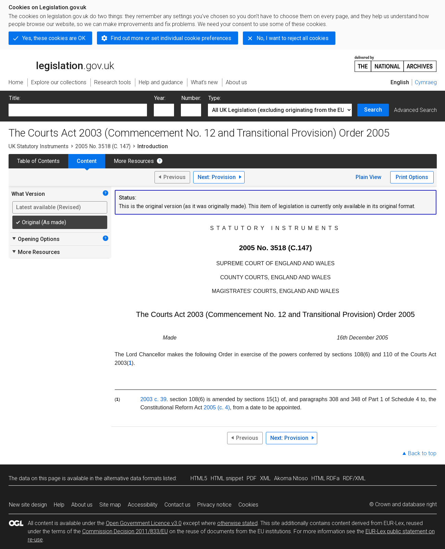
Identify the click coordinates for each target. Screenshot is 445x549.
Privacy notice (214, 504)
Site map (110, 504)
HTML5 (198, 478)
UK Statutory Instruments (39, 146)
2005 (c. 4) (217, 407)
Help (59, 504)
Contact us (177, 504)
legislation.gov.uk (61, 63)
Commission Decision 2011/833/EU (125, 531)
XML (265, 478)
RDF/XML (354, 478)
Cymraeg (426, 82)
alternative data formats (133, 478)
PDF (252, 478)
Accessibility (143, 504)
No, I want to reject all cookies (293, 38)
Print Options (412, 177)
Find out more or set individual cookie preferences (171, 38)
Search (373, 109)
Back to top (422, 453)
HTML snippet (227, 478)
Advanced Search (415, 110)
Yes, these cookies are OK (53, 38)
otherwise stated (237, 523)
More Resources (134, 161)
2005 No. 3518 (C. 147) (103, 146)
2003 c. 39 (153, 399)
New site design (28, 504)
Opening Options (35, 238)
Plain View (368, 177)
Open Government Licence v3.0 (144, 523)
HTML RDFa (325, 478)
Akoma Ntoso (291, 478)
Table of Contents (38, 161)
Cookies (248, 504)
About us (81, 504)
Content (87, 161)
